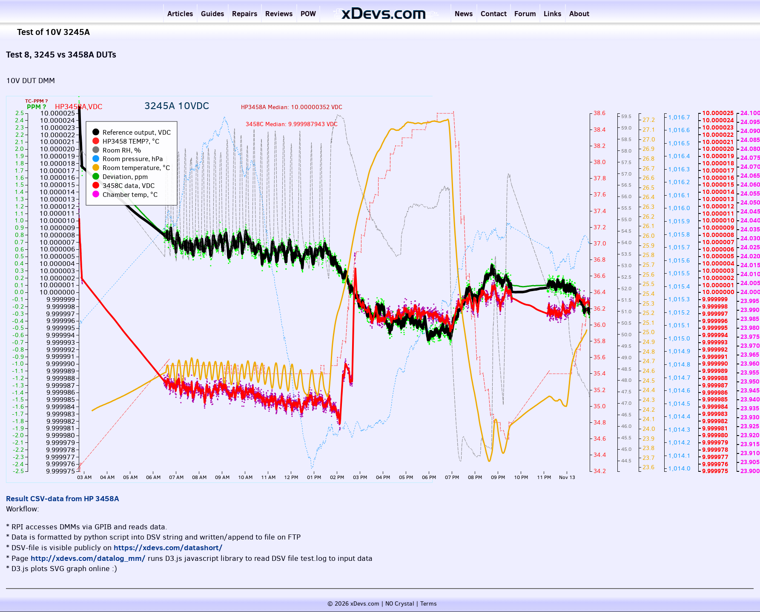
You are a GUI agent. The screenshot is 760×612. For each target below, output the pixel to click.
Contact (494, 13)
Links (553, 13)
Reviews (279, 13)
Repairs (245, 13)
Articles (180, 13)
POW (308, 13)
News (464, 13)
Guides (212, 13)
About (579, 13)
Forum (525, 13)
